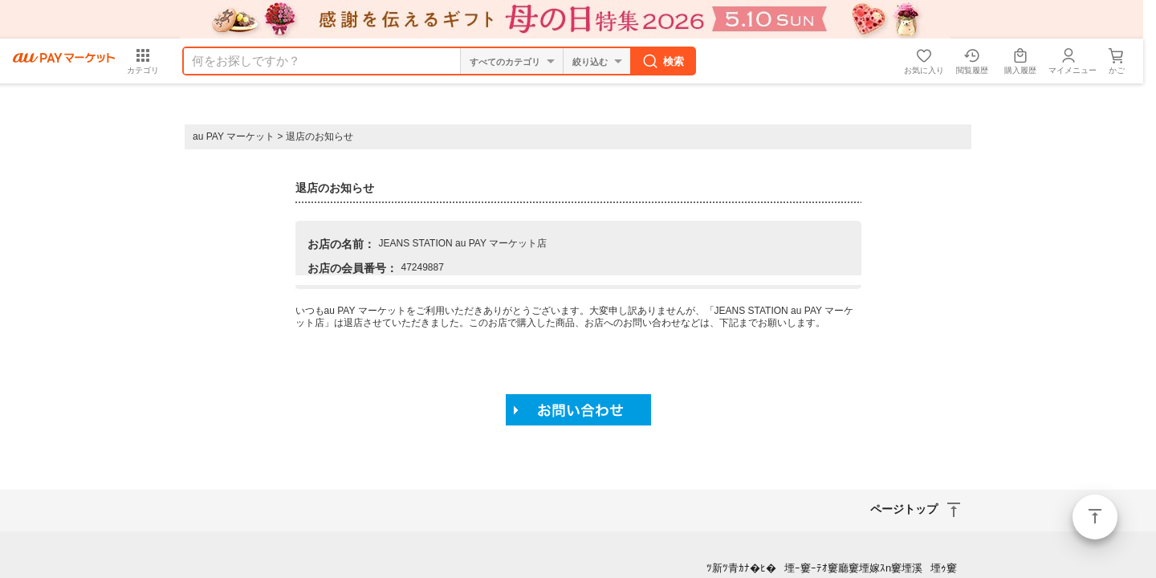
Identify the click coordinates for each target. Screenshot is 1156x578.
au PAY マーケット (234, 136)
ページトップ (1095, 517)
